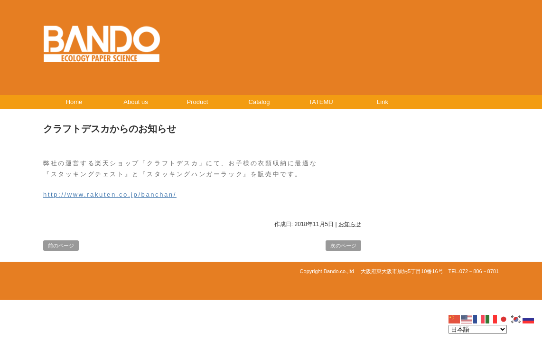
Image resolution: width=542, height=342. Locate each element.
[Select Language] (478, 329)
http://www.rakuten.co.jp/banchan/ (110, 194)
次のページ (343, 245)
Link (382, 101)
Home (74, 101)
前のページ (61, 245)
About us (135, 101)
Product (197, 101)
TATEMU (320, 101)
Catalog (259, 101)
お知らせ (349, 224)
